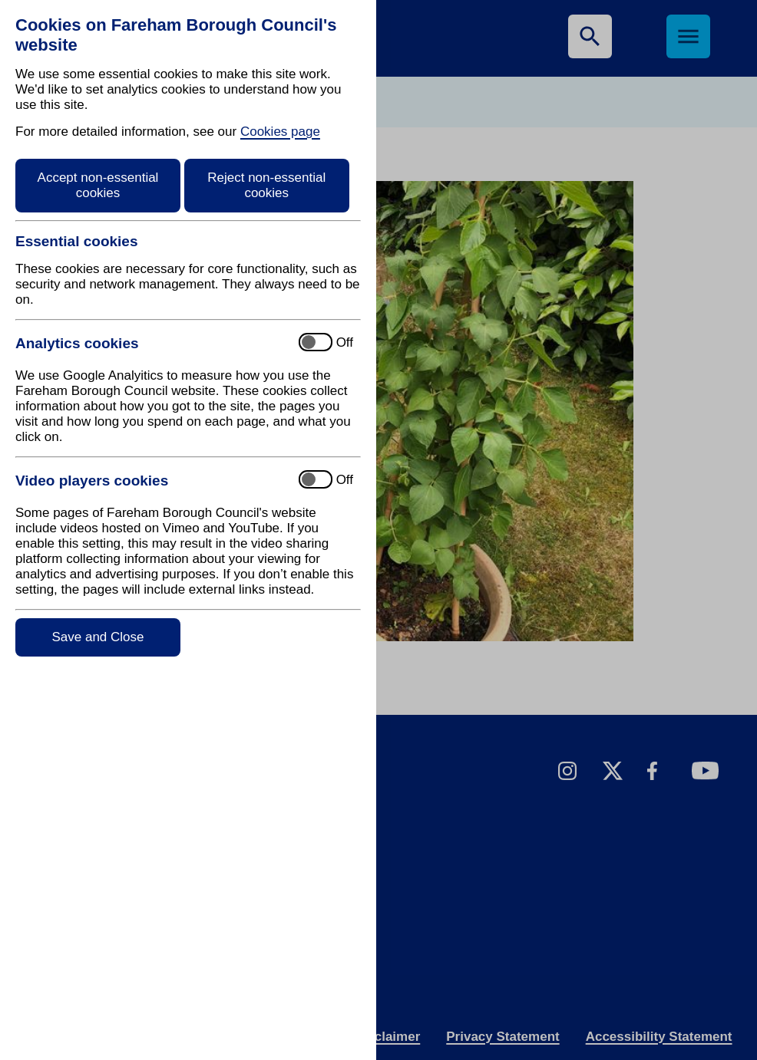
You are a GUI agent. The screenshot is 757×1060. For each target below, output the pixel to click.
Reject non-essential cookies (266, 185)
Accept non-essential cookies (98, 185)
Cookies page (280, 131)
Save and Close (97, 637)
